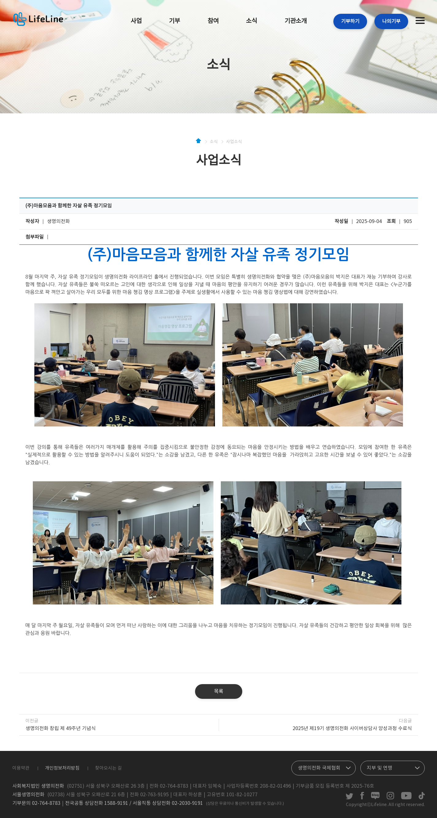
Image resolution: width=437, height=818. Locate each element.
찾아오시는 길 (108, 768)
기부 (174, 21)
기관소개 (296, 21)
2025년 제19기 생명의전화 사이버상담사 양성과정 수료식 (352, 728)
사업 (136, 21)
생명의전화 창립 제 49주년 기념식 (60, 728)
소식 (251, 21)
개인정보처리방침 (62, 768)
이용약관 (20, 768)
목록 (218, 691)
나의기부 (391, 21)
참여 (213, 21)
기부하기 (350, 21)
